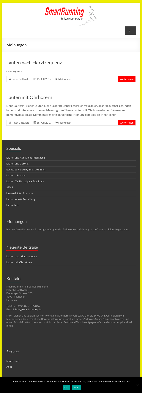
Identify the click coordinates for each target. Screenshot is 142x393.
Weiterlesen (127, 79)
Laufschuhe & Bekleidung (20, 199)
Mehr (76, 387)
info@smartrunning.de (28, 309)
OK (66, 387)
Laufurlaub (12, 205)
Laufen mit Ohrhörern (29, 97)
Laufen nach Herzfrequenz (34, 63)
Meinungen (64, 79)
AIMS (9, 187)
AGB (9, 366)
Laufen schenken (16, 175)
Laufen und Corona (17, 163)
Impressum (12, 360)
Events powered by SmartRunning (25, 169)
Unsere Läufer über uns (19, 193)
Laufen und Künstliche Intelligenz (25, 157)
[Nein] (137, 385)
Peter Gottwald (20, 79)
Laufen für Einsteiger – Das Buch (25, 181)
